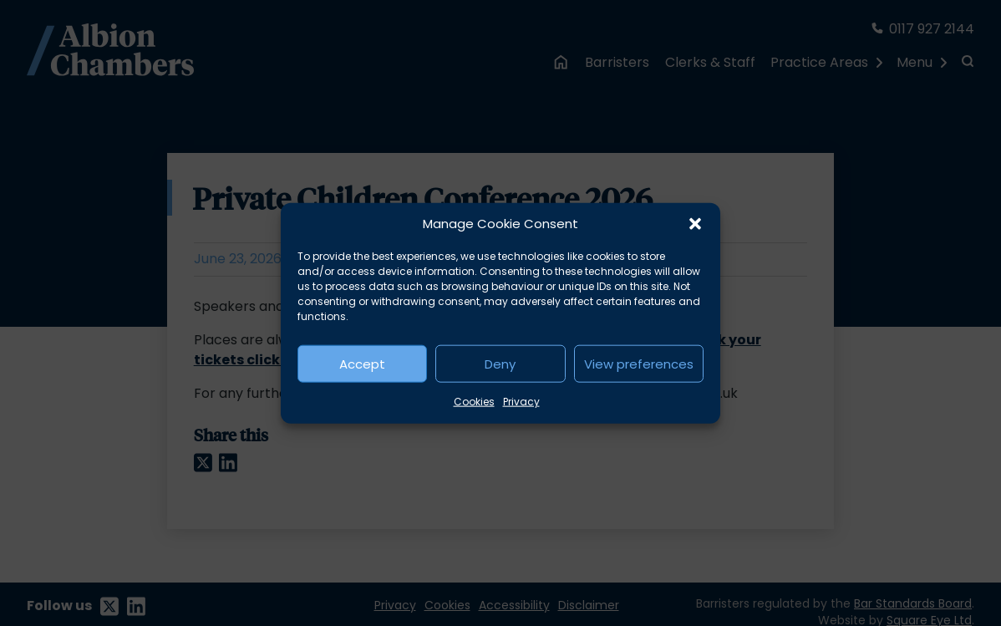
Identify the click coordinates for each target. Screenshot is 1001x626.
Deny (500, 363)
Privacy (521, 401)
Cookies (474, 401)
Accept (362, 363)
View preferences (639, 363)
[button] (695, 224)
